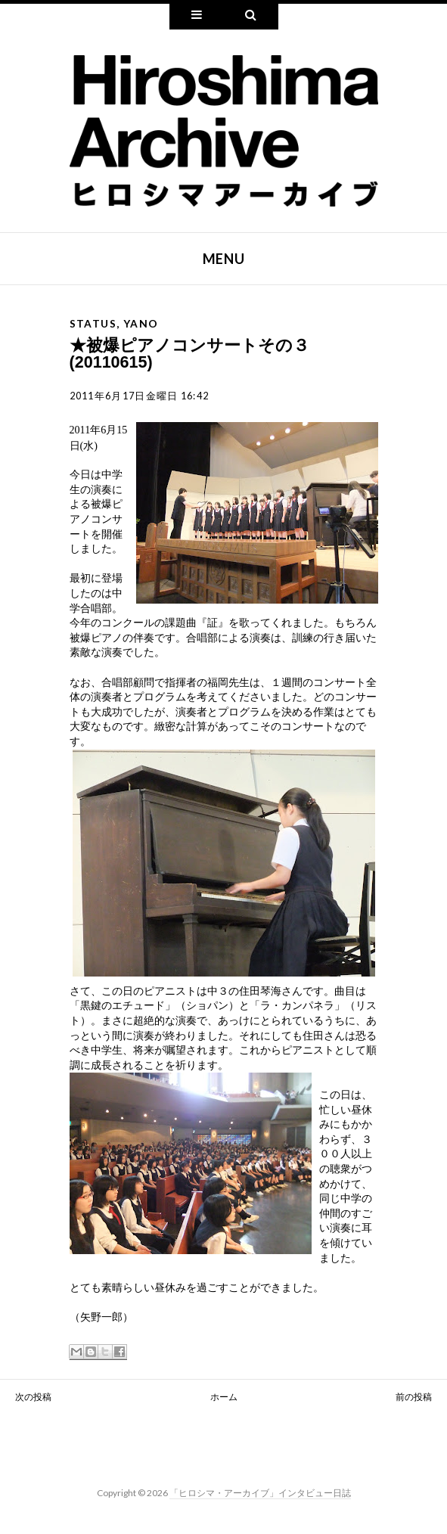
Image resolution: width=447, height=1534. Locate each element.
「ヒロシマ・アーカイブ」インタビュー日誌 (260, 1492)
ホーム (223, 1397)
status (93, 323)
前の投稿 (414, 1397)
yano (141, 323)
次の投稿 (33, 1397)
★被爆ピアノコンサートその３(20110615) (189, 353)
